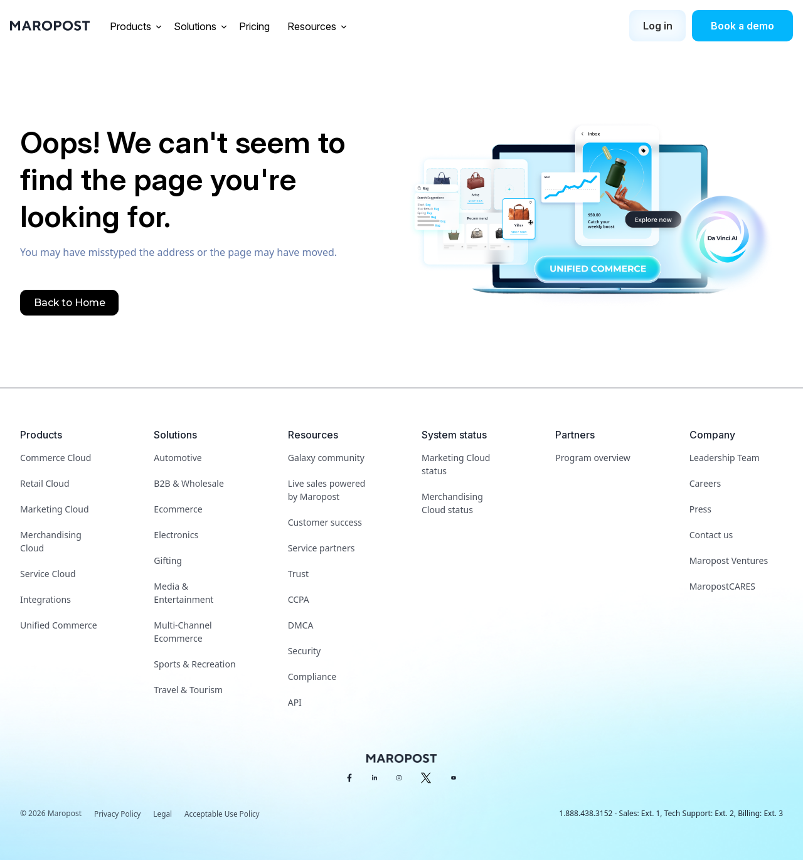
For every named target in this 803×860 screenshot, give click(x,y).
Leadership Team (724, 458)
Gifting (168, 560)
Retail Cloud (45, 483)
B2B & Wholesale (188, 483)
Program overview (592, 458)
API (295, 702)
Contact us (711, 535)
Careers (705, 483)
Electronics (176, 535)
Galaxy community (326, 458)
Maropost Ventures (728, 560)
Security (304, 651)
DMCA (301, 625)
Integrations (45, 599)
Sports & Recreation (194, 664)
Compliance (312, 676)
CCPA (298, 599)
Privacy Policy (118, 814)
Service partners (321, 548)
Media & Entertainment (183, 592)
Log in (658, 25)
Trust (298, 574)
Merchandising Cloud (51, 541)
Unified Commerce (58, 625)
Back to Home (70, 303)
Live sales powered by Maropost (327, 489)
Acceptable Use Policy (224, 814)
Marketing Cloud (54, 509)
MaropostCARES (722, 586)
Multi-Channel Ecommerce (182, 631)
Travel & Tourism (188, 690)
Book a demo (742, 25)
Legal (163, 814)
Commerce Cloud (55, 458)
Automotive (177, 458)
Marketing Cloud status (456, 464)
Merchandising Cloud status (452, 503)
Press (700, 509)
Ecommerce (178, 509)
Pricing (255, 26)
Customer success (325, 522)
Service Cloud (48, 574)
